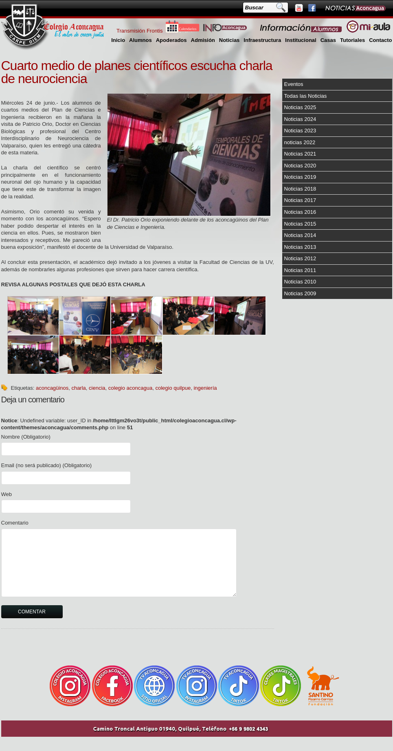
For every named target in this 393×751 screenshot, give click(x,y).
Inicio (118, 40)
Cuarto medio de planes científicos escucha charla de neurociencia (136, 72)
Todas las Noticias (305, 96)
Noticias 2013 (300, 247)
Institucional (300, 40)
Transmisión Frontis (139, 31)
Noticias (229, 40)
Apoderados (171, 40)
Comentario (15, 523)
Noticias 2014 (300, 235)
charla (78, 388)
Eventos (293, 84)
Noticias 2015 (300, 224)
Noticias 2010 (300, 282)
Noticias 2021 (300, 154)
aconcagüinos (52, 388)
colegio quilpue (173, 388)
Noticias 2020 (300, 165)
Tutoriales (352, 40)
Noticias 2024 (300, 119)
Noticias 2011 (300, 270)
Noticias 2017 (300, 200)
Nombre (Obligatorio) (25, 437)
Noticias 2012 (300, 258)
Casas (328, 40)
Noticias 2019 (300, 177)
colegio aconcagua (130, 388)
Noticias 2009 (300, 293)
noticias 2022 (300, 142)
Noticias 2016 (300, 212)
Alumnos (140, 40)
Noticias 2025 (300, 107)
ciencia (97, 388)
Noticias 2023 (300, 130)
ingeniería (205, 388)
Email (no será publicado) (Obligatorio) (46, 465)
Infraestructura (262, 40)
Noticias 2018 (300, 189)
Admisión (203, 40)
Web (6, 494)
